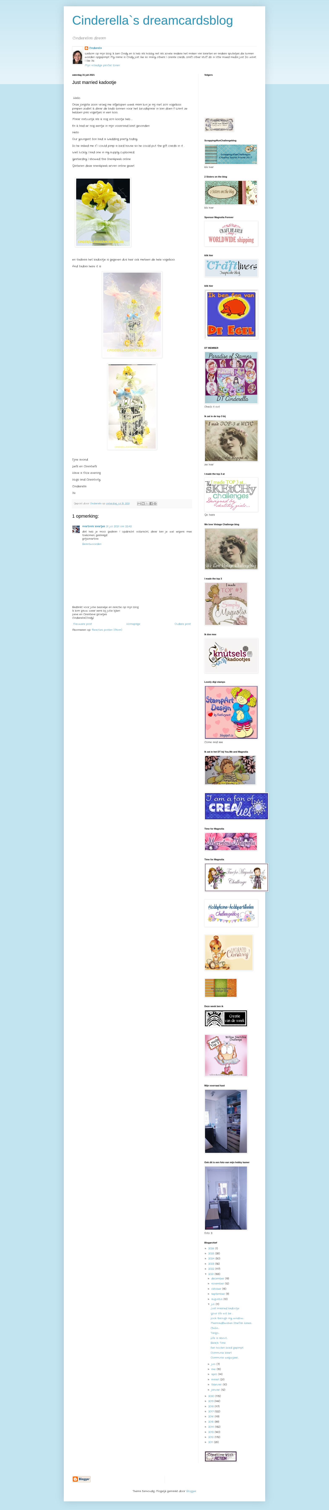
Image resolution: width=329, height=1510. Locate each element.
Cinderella (95, 48)
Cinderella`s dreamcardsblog (152, 20)
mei (214, 1369)
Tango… (215, 1333)
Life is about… (219, 1338)
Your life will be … (222, 1313)
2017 (211, 1411)
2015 (211, 1422)
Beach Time (218, 1343)
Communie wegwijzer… (225, 1357)
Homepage (133, 624)
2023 (211, 1264)
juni (214, 1364)
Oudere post (183, 624)
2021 (211, 1274)
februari (217, 1384)
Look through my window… (227, 1318)
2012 (211, 1437)
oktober (216, 1289)
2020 (211, 1396)
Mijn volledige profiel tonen (102, 65)
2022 (211, 1269)
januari (216, 1390)
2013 (211, 1432)
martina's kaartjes (93, 526)
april (214, 1374)
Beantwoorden (91, 544)
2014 (211, 1427)
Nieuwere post (82, 624)
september (218, 1294)
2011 (211, 1442)
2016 (211, 1416)
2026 (211, 1248)
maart (215, 1379)
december (218, 1278)
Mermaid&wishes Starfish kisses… (231, 1323)
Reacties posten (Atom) (107, 630)
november (218, 1283)
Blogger (191, 1491)
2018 (211, 1406)
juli (213, 1304)
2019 (211, 1401)
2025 (211, 1253)
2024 (211, 1258)
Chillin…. (215, 1328)
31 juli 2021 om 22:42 (119, 526)
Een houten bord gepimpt (227, 1348)
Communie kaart (221, 1353)
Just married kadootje (225, 1308)
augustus (217, 1299)
